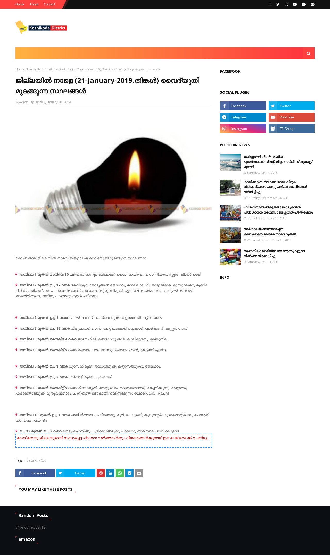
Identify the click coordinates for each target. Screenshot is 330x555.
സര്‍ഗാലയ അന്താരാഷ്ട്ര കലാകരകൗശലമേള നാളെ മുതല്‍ (270, 231)
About (34, 4)
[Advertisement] (221, 28)
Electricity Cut (36, 69)
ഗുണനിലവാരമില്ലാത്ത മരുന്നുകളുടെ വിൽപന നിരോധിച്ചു (274, 253)
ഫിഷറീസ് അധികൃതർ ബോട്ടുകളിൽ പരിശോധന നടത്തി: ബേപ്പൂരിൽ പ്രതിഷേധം (278, 210)
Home (19, 4)
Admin (24, 102)
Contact (49, 4)
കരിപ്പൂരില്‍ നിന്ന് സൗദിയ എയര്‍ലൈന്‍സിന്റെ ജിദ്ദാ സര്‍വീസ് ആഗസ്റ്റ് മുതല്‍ (278, 161)
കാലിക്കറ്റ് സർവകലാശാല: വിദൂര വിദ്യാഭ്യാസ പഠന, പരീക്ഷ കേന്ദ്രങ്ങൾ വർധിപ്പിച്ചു (275, 187)
